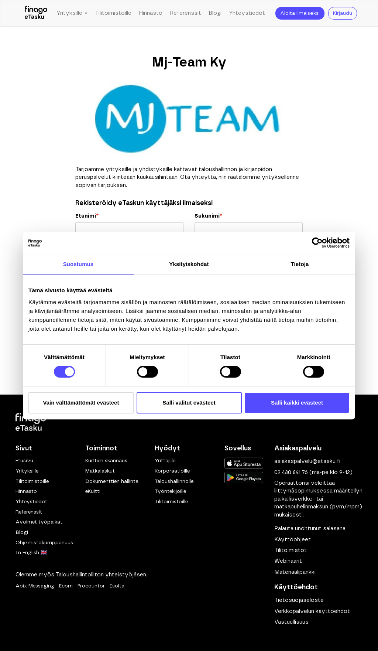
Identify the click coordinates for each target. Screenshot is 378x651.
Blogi (215, 13)
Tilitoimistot (290, 550)
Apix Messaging (35, 586)
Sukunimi (208, 216)
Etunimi (87, 216)
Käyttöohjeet (292, 539)
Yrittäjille (165, 460)
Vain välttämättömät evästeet (81, 402)
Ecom (66, 586)
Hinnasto (150, 13)
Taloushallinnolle (174, 481)
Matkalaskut (100, 471)
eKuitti (92, 491)
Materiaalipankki (295, 572)
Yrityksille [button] (71, 13)
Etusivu (24, 460)
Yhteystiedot (247, 13)
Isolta (117, 586)
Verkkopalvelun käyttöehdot (312, 611)
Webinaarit (288, 561)
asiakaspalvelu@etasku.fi (307, 461)
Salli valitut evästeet (188, 402)
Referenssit (185, 13)
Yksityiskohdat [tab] (189, 264)
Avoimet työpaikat (39, 522)
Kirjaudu (342, 13)
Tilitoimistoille (113, 13)
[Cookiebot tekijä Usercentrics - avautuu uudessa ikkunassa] (317, 242)
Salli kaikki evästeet (297, 402)
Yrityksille (27, 471)
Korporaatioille (172, 471)
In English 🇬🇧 (31, 552)
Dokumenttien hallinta (111, 481)
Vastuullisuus (291, 622)
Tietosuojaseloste (299, 600)
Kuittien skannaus (106, 460)
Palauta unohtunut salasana (310, 528)
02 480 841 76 (291, 472)
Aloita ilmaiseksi (300, 13)
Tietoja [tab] (300, 264)
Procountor (91, 586)
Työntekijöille (170, 491)
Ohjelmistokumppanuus (44, 542)
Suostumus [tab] (78, 264)
